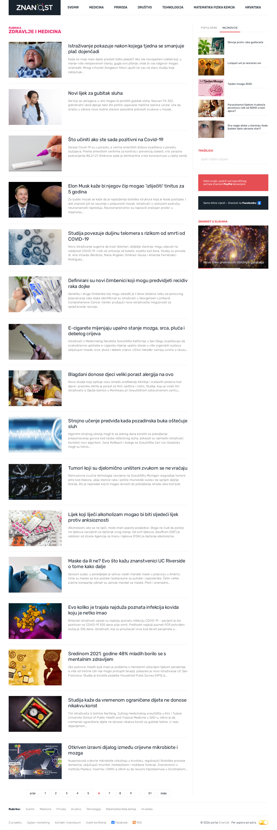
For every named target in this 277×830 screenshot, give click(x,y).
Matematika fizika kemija (121, 809)
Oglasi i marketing (38, 822)
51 (149, 793)
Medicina (45, 809)
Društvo (76, 809)
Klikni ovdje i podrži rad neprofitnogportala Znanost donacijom (224, 183)
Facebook (121, 822)
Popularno (209, 27)
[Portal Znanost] (35, 7)
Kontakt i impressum (68, 822)
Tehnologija (93, 809)
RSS (139, 822)
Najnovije (230, 27)
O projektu (15, 822)
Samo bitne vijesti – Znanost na (229, 202)
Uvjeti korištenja (96, 822)
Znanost (224, 822)
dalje (164, 793)
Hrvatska (147, 809)
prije (32, 793)
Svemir (30, 809)
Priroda (61, 809)
